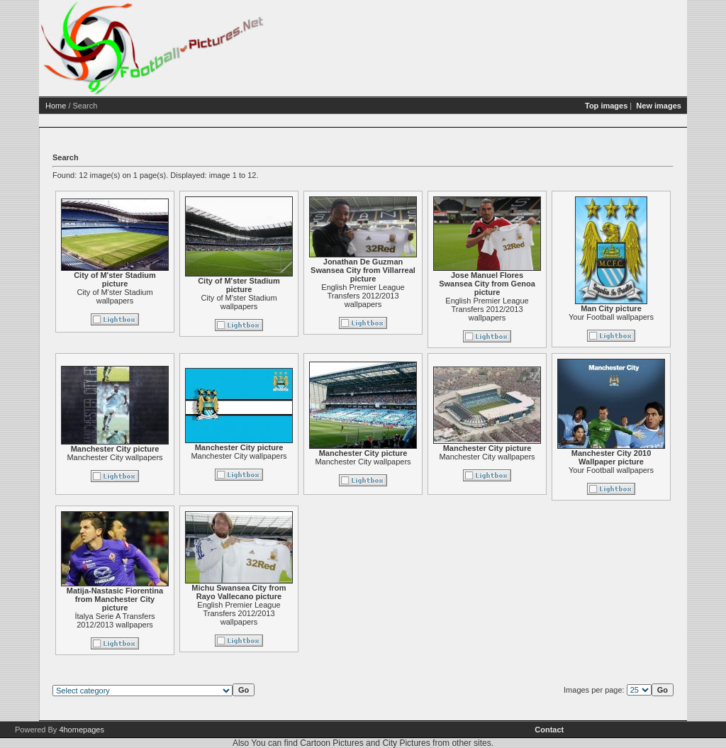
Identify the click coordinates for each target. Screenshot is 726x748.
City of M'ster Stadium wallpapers (114, 296)
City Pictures (406, 743)
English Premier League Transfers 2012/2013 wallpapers (362, 295)
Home (55, 105)
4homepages (81, 729)
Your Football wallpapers (611, 317)
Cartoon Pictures (331, 743)
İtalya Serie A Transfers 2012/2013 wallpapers (114, 620)
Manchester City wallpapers (114, 457)
